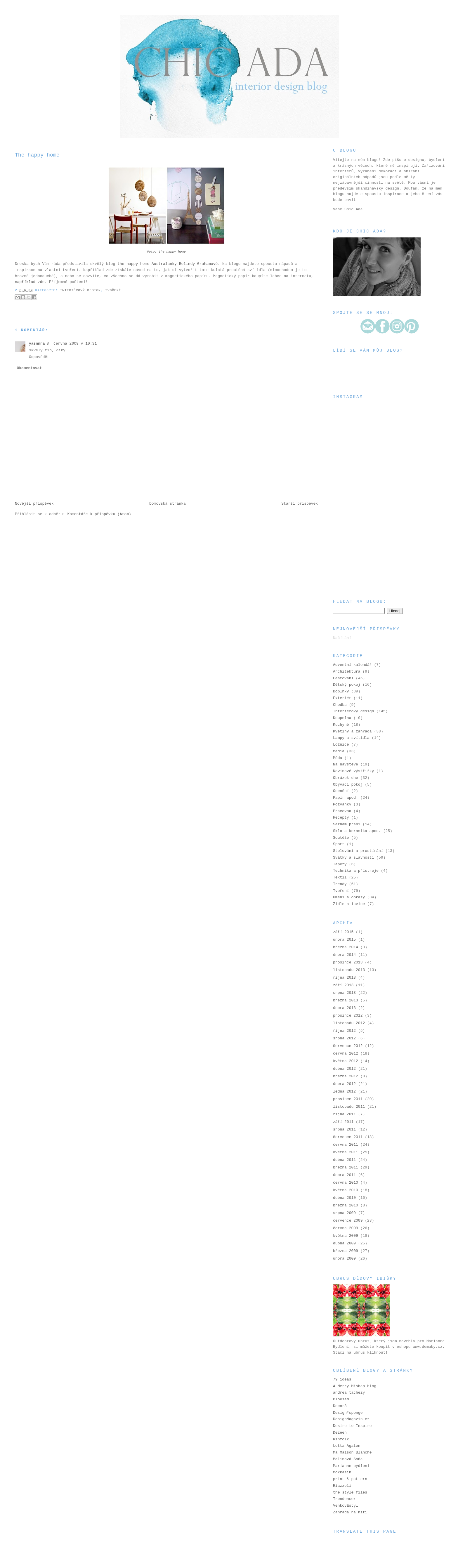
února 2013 (344, 1008)
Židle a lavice (349, 904)
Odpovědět (39, 357)
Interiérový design (80, 290)
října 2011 (344, 1114)
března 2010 (345, 1205)
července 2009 (347, 1220)
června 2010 (345, 1182)
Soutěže (341, 838)
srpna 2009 (344, 1213)
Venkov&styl (345, 1505)
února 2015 (344, 939)
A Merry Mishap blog (354, 1386)
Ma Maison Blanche (352, 1452)
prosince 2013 (347, 962)
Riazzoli (342, 1486)
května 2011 (345, 1152)
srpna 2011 (344, 1129)
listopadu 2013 (349, 970)
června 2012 (345, 1053)
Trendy (340, 884)
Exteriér (342, 698)
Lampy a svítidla (351, 738)
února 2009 (344, 1258)
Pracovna (342, 811)
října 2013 (344, 977)
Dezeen (340, 1432)
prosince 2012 (347, 1015)
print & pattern (350, 1479)
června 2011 (345, 1144)
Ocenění (341, 791)
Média (338, 751)
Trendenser (344, 1499)
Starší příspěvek (299, 503)
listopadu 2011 (349, 1107)
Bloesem (341, 1399)
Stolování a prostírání (358, 851)
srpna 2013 (344, 993)
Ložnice (341, 744)
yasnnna (37, 343)
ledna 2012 (344, 1091)
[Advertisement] (362, 555)
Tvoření (113, 290)
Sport (338, 844)
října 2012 (344, 1031)
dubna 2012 (344, 1069)
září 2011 (343, 1122)
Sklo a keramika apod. (357, 831)
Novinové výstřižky (353, 771)
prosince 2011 (347, 1099)
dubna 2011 (344, 1160)
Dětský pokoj (346, 685)
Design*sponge (347, 1413)
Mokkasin (342, 1472)
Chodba (340, 705)
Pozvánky (342, 804)
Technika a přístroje (356, 871)
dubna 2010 (344, 1198)
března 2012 (345, 1076)
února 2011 (344, 1175)
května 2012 (345, 1061)
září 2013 (343, 985)
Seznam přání (346, 824)
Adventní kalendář (352, 665)
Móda (337, 758)
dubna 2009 (344, 1243)
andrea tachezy (349, 1392)
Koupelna (342, 718)
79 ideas (342, 1379)
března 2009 (345, 1251)
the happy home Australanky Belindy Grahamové (167, 264)
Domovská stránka (167, 503)
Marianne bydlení (351, 1466)
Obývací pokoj (347, 784)
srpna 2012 (344, 1038)
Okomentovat (29, 368)
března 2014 (345, 947)
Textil (340, 877)
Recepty (341, 817)
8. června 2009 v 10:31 (72, 343)
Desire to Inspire (352, 1426)
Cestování (343, 678)
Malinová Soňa (347, 1459)
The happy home (37, 155)
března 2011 (345, 1167)
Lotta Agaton (346, 1446)
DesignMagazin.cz (351, 1419)
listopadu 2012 (349, 1023)
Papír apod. (345, 798)
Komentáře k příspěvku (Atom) (99, 514)
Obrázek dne (345, 778)
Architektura (346, 671)
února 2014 (344, 955)
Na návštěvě (345, 764)
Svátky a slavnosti (353, 857)
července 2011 (347, 1137)
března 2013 (345, 1000)
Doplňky (341, 691)
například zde (29, 282)
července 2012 (347, 1046)
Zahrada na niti (350, 1512)
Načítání (342, 638)
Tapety (340, 864)
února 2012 (344, 1084)
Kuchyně (341, 725)
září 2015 (343, 932)
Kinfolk (341, 1439)
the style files (350, 1492)
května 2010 (345, 1190)
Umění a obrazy (349, 897)
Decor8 (340, 1406)
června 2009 (345, 1228)
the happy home (172, 251)
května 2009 (345, 1236)
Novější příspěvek (34, 503)
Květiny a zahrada (352, 731)
